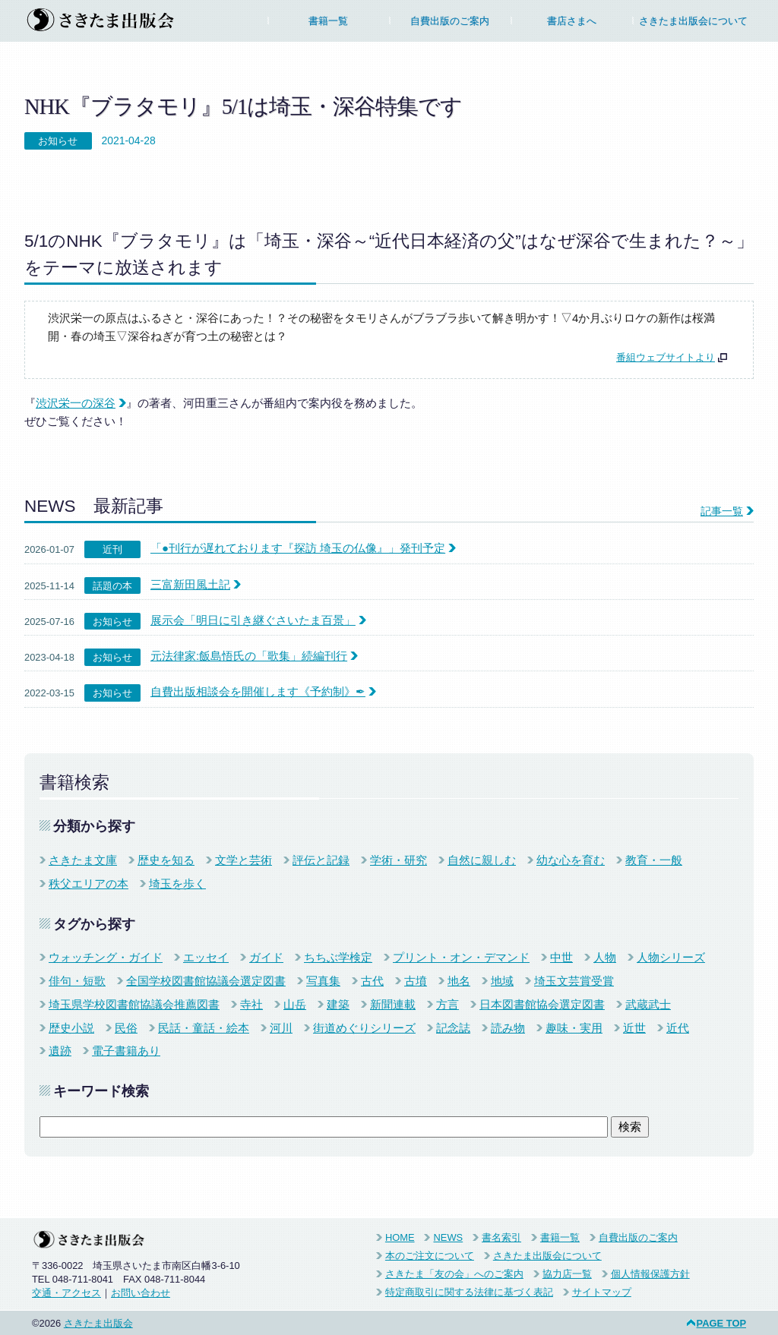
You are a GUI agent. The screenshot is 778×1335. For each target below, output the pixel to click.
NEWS (448, 1237)
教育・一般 (653, 860)
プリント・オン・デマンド (461, 957)
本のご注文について (429, 1255)
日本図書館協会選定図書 (542, 1004)
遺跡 (60, 1050)
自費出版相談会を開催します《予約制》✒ (257, 691)
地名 (459, 980)
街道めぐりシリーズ (364, 1027)
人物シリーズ (671, 957)
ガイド (266, 957)
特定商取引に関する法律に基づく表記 (469, 1292)
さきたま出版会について (693, 21)
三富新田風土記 (190, 584)
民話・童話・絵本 (203, 1027)
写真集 (323, 980)
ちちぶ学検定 (338, 957)
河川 (281, 1027)
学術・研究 (398, 860)
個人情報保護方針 (650, 1274)
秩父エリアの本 (88, 883)
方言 (447, 1004)
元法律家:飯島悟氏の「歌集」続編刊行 (248, 655)
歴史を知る (166, 860)
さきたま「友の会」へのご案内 (454, 1274)
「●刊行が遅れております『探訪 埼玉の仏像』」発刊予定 (297, 547)
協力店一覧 (567, 1274)
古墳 (415, 980)
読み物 (508, 1027)
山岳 (294, 1004)
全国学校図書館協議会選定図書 (206, 980)
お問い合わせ (140, 1293)
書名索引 (501, 1237)
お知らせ (57, 141)
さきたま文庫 (83, 860)
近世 (634, 1027)
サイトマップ (601, 1292)
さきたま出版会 (98, 1323)
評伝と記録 (321, 860)
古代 (372, 980)
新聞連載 (393, 1004)
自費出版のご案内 (449, 21)
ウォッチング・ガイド (106, 957)
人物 (604, 957)
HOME (400, 1237)
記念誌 (453, 1027)
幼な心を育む (570, 860)
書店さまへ (571, 21)
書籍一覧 (328, 21)
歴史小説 (71, 1027)
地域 (502, 980)
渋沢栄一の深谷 (75, 402)
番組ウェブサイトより (665, 357)
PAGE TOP (721, 1323)
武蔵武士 (648, 1004)
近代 (677, 1027)
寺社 (251, 1004)
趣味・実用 (574, 1027)
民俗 (126, 1027)
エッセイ (206, 957)
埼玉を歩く (177, 883)
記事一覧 (722, 511)
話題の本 (112, 586)
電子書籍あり (126, 1050)
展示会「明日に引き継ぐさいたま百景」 (253, 620)
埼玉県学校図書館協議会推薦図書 (134, 1004)
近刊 (112, 549)
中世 (561, 957)
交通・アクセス (66, 1293)
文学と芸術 (243, 860)
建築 (338, 1004)
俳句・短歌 (77, 980)
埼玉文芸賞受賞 (574, 980)
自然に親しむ (482, 860)
